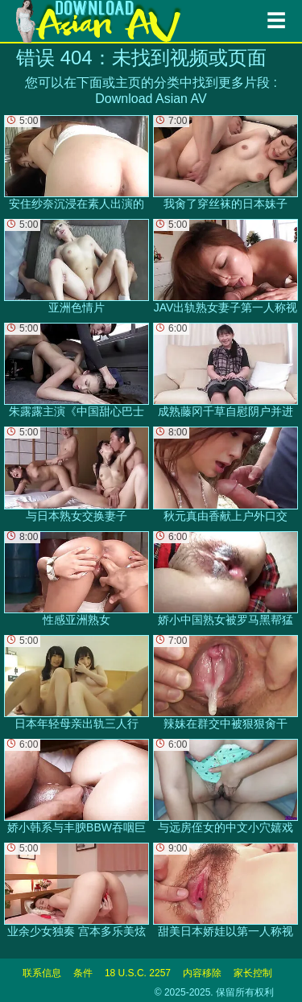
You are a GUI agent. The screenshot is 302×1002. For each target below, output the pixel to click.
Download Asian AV (150, 98)
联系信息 (42, 973)
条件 (83, 973)
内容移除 (202, 973)
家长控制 (253, 973)
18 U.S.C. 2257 (138, 973)
